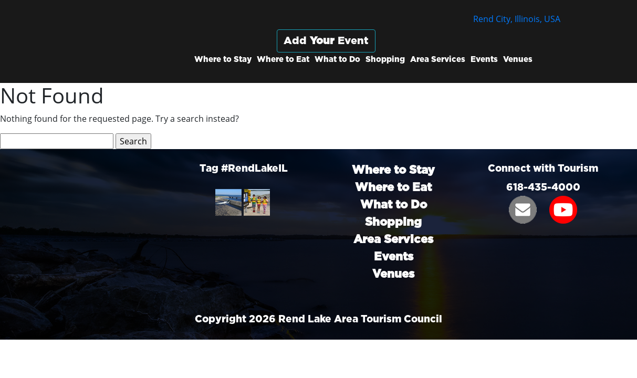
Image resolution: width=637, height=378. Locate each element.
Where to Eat (283, 60)
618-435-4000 (543, 188)
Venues (517, 60)
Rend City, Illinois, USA (516, 19)
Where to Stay (223, 60)
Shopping (385, 60)
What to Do (337, 60)
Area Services (437, 60)
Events (484, 60)
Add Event (326, 41)
